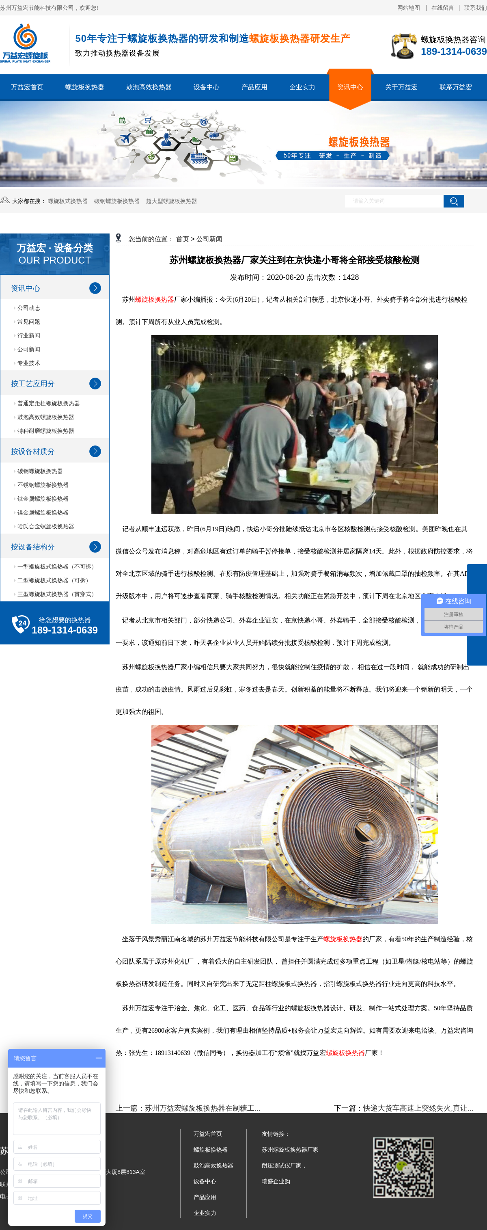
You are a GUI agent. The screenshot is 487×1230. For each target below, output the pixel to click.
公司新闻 (27, 349)
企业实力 (302, 87)
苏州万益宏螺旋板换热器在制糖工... (203, 1108)
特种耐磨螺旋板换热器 (44, 431)
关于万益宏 (401, 87)
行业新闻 (27, 335)
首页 (182, 239)
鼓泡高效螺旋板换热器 (44, 417)
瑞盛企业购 (276, 1181)
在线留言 (442, 7)
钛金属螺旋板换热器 (41, 498)
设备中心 (207, 87)
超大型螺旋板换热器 (171, 201)
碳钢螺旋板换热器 (117, 201)
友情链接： (276, 1134)
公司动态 (27, 308)
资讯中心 (350, 87)
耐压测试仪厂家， (284, 1165)
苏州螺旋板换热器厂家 (290, 1149)
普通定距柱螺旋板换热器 (47, 403)
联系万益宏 (456, 87)
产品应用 (254, 87)
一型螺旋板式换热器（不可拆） (55, 566)
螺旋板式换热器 (68, 201)
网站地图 (409, 7)
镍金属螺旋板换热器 (41, 512)
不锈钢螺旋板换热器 (41, 485)
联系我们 (475, 7)
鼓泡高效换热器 (149, 87)
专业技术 (27, 363)
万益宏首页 (27, 87)
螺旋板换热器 (84, 87)
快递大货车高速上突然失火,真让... (418, 1108)
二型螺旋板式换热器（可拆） (52, 580)
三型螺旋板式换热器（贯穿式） (55, 594)
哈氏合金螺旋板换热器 (44, 526)
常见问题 (27, 321)
